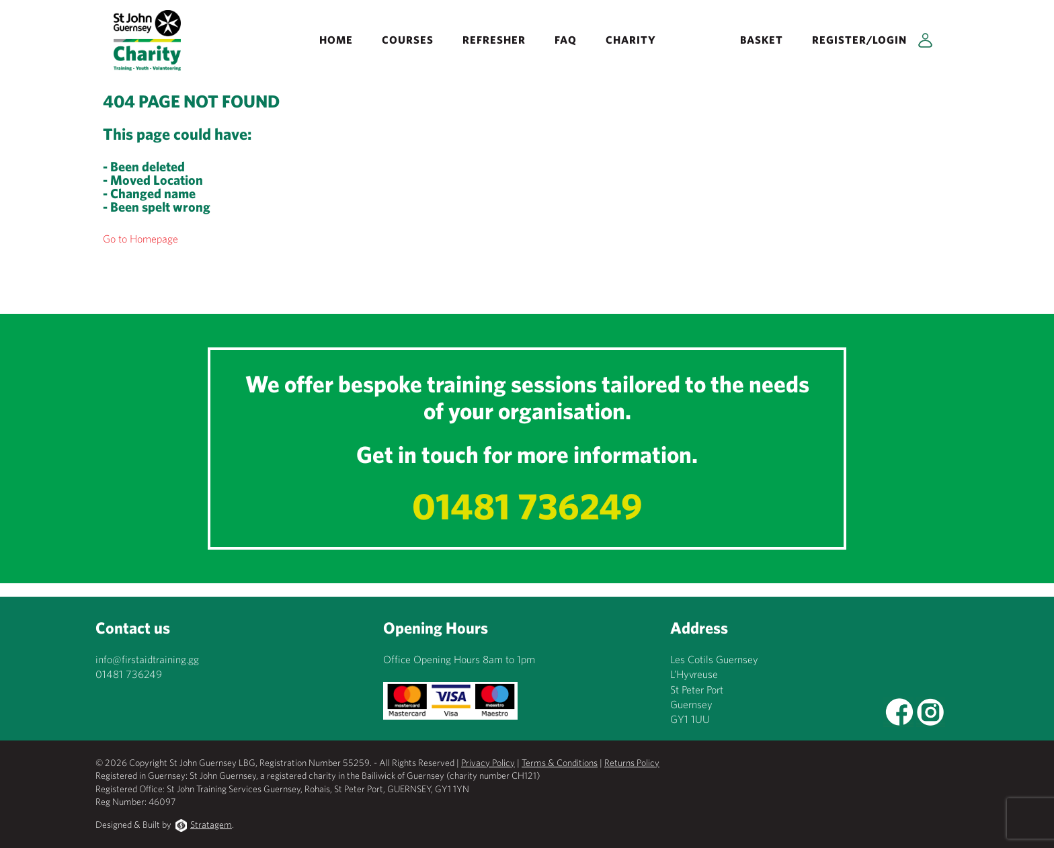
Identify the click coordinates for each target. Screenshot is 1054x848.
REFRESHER (494, 40)
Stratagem (211, 824)
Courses (408, 40)
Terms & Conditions (560, 762)
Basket (761, 40)
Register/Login (859, 40)
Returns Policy (631, 762)
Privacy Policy (488, 762)
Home (336, 40)
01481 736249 (527, 505)
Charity (631, 40)
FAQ (566, 40)
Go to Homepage (140, 238)
